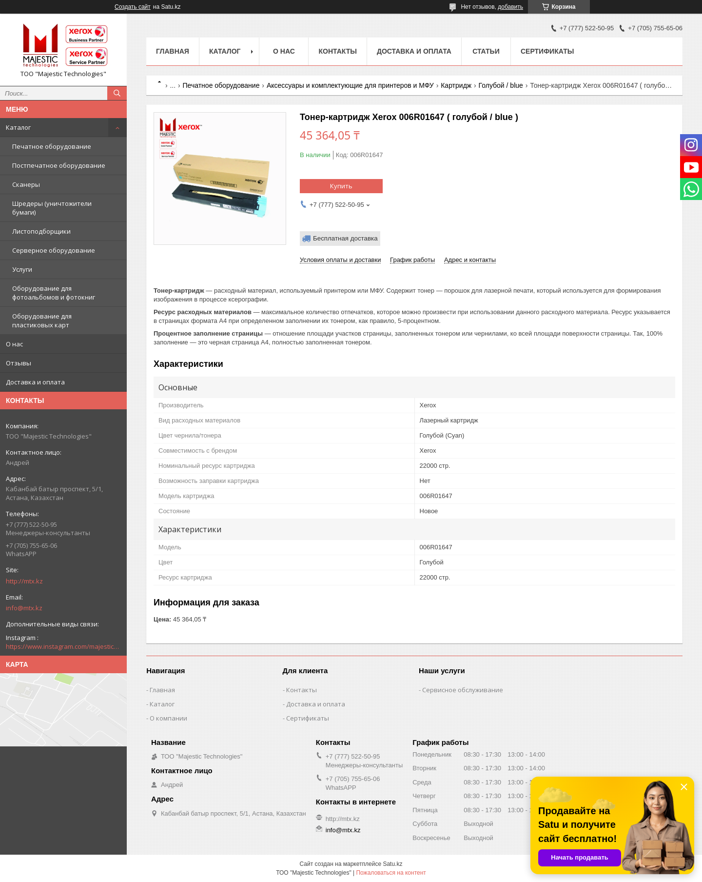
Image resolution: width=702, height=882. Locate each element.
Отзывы (18, 363)
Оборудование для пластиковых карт (42, 320)
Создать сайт (133, 6)
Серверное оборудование (53, 250)
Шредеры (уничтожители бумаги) (52, 208)
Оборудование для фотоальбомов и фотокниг (53, 292)
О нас (14, 344)
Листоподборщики (41, 231)
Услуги (22, 269)
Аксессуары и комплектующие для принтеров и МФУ (350, 85)
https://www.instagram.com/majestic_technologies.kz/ (63, 646)
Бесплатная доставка (345, 238)
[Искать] (117, 93)
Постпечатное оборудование (58, 165)
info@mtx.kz (24, 607)
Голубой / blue (501, 85)
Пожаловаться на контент (391, 872)
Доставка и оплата (35, 382)
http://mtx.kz (24, 581)
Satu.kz (392, 864)
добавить (510, 6)
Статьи (486, 51)
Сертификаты (547, 51)
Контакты (337, 51)
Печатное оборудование (51, 146)
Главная (172, 51)
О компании (168, 718)
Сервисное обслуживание (462, 689)
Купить (341, 185)
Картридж (456, 85)
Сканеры (26, 184)
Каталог (18, 127)
